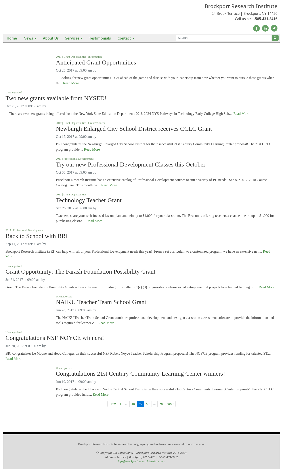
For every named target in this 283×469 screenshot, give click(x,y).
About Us (51, 38)
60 (161, 404)
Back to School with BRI (37, 236)
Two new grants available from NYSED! (56, 98)
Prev (112, 404)
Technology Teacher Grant (89, 200)
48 (133, 404)
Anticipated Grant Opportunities (96, 62)
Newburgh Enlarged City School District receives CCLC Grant (134, 128)
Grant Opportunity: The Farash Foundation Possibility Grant (80, 271)
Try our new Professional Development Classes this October (130, 164)
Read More (71, 83)
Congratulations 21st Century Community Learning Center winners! (140, 373)
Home (12, 38)
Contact (124, 38)
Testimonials (100, 38)
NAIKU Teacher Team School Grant (101, 302)
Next (170, 404)
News (28, 38)
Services (72, 38)
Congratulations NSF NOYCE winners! (55, 338)
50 (147, 404)
